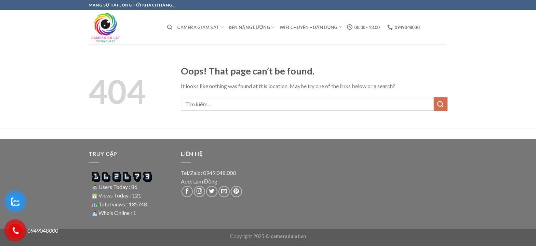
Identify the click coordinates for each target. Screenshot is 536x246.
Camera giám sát (200, 27)
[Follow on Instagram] (199, 191)
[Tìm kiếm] (169, 27)
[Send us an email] (224, 191)
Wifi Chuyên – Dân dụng (311, 27)
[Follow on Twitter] (211, 191)
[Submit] (440, 104)
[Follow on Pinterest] (236, 191)
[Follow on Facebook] (187, 191)
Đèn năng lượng (252, 27)
